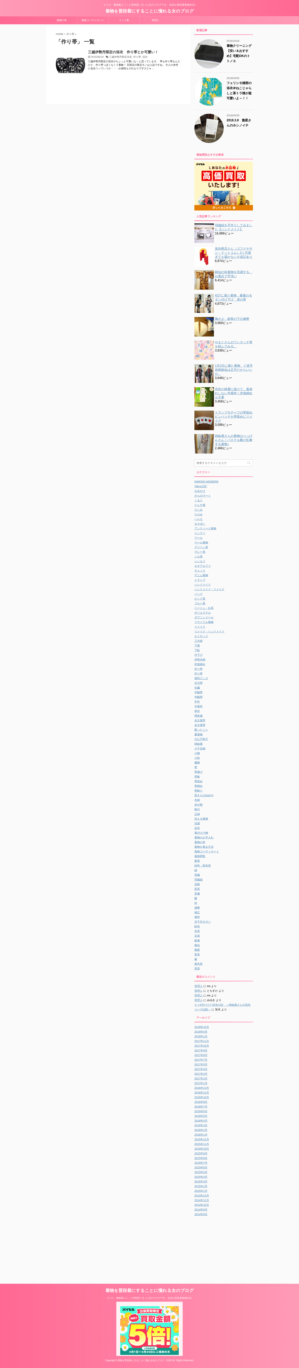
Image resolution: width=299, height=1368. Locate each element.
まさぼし (199, 523)
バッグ (198, 594)
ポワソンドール (204, 617)
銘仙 (197, 945)
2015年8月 (200, 1158)
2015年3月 (200, 1181)
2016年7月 (200, 1106)
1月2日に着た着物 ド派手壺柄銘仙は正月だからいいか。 (234, 370)
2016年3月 (200, 1125)
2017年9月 (200, 1050)
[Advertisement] (227, 1246)
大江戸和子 (201, 739)
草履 (197, 893)
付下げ (198, 654)
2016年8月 (200, 1101)
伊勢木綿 (199, 659)
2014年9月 (200, 1209)
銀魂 (197, 940)
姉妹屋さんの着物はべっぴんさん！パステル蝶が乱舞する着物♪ (233, 440)
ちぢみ (198, 514)
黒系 (197, 968)
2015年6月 (200, 1167)
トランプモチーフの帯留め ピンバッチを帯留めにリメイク (235, 416)
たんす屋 (199, 505)
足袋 (197, 935)
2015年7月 (200, 1162)
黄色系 (198, 963)
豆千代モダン (202, 921)
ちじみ (198, 509)
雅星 (197, 949)
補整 (197, 907)
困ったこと (201, 729)
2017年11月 (201, 1041)
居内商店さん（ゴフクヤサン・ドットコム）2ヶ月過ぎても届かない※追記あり (233, 252)
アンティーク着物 (205, 528)
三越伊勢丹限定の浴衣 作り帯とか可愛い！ (123, 52)
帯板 (197, 776)
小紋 (197, 757)
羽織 (197, 874)
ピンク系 (199, 598)
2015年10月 (201, 1148)
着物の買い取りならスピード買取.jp (149, 1304)
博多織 (198, 715)
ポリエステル (202, 612)
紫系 (197, 860)
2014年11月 (201, 1200)
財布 (197, 926)
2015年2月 (200, 1186)
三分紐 (198, 640)
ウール (198, 537)
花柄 (197, 884)
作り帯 (137, 56)
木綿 (197, 800)
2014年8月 (200, 1214)
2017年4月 (200, 1069)
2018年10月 (201, 1027)
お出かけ (199, 491)
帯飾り (198, 790)
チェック (199, 570)
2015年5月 (200, 1172)
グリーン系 (201, 547)
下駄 (197, 650)
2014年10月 (201, 1204)
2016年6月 (200, 1111)
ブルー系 (199, 603)
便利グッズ (201, 678)
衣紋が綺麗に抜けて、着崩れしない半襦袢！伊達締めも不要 (233, 393)
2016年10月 (201, 1097)
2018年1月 (200, 1036)
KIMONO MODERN (206, 481)
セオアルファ (202, 565)
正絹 (197, 814)
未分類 (198, 804)
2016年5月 (200, 1116)
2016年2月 (200, 1130)
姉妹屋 (198, 743)
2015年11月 (201, 1144)
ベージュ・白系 (204, 608)
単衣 (197, 711)
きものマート (202, 495)
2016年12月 (201, 1087)
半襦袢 (198, 706)
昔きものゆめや (204, 795)
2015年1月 (200, 1190)
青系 (197, 954)
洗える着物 (201, 818)
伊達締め (199, 664)
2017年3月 (200, 1073)
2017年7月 (200, 1059)
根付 (197, 809)
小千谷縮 (199, 748)
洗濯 (197, 823)
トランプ (199, 579)
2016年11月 (201, 1092)
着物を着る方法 (204, 846)
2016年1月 (200, 1134)
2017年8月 (200, 1055)
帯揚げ (198, 771)
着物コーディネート (92, 20)
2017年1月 (200, 1083)
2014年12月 (201, 1195)
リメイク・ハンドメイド (209, 631)
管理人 (155, 20)
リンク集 (124, 20)
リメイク (199, 626)
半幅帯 (198, 692)
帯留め (198, 781)
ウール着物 (201, 542)
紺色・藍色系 (202, 865)
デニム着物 (201, 575)
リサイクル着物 (204, 622)
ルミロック (201, 636)
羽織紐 (198, 879)
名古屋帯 (199, 720)
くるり (198, 500)
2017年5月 (200, 1064)
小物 (197, 753)
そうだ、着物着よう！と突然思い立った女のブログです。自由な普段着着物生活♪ (149, 1298)
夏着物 (198, 734)
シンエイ (199, 561)
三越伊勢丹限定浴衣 (120, 56)
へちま (198, 519)
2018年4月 (200, 1031)
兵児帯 (198, 682)
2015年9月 (200, 1153)
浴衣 (145, 56)
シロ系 (198, 556)
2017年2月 (200, 1078)
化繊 (197, 687)
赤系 (197, 931)
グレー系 (199, 551)
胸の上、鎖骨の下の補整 (232, 318)
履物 (197, 762)
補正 (197, 912)
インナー (199, 533)
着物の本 (62, 20)
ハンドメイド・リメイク (209, 589)
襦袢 (197, 917)
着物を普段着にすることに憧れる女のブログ (149, 11)
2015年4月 (200, 1176)
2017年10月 (201, 1045)
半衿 (197, 701)
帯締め (198, 785)
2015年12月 (201, 1139)
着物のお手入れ (204, 837)
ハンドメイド (202, 584)
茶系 (197, 888)
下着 (197, 645)
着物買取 (199, 856)
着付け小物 (201, 832)
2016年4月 (200, 1120)
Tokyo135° (200, 486)
